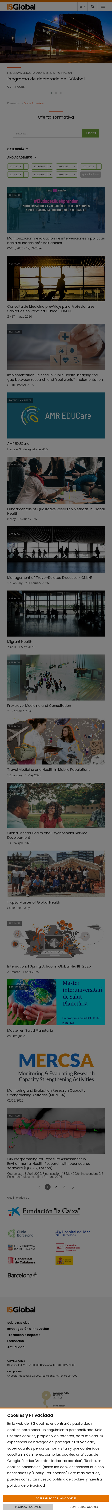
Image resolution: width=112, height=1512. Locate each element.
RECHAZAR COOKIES (28, 1507)
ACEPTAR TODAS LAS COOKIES (56, 1498)
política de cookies (68, 1479)
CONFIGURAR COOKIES (84, 1507)
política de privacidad (26, 1485)
